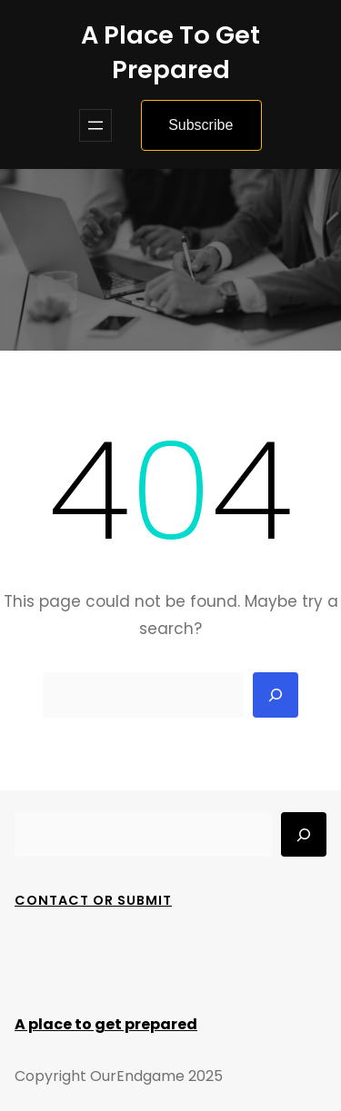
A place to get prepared (170, 52)
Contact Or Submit (93, 900)
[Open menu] (95, 125)
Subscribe (200, 125)
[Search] (275, 695)
